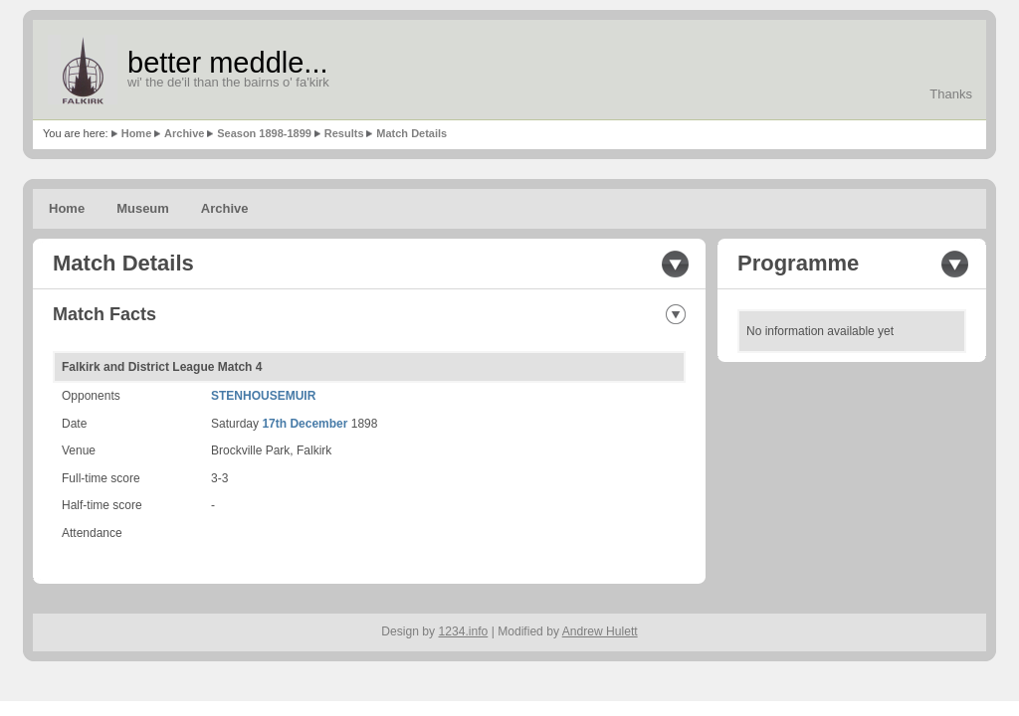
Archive (184, 133)
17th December (304, 424)
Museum (142, 208)
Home (136, 133)
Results (344, 133)
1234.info (464, 631)
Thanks (950, 94)
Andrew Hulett (600, 631)
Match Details (411, 133)
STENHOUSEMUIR (263, 396)
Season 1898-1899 (264, 133)
